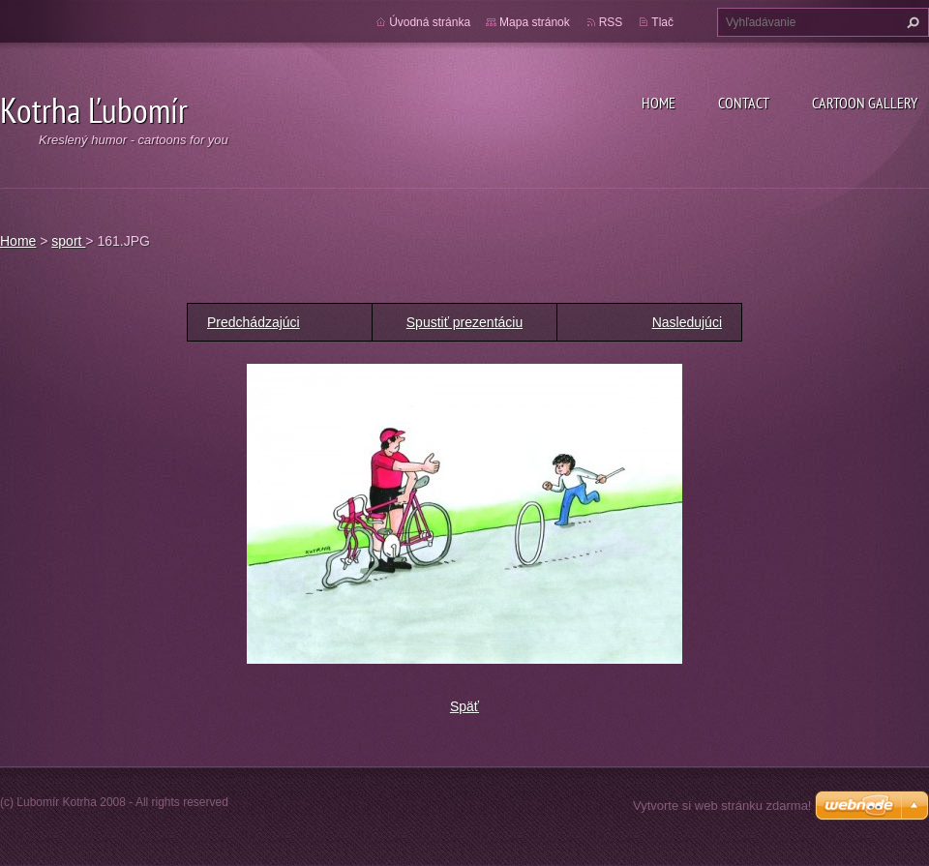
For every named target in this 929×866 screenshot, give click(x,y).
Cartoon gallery (864, 102)
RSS (611, 22)
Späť (464, 706)
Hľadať (910, 22)
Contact (743, 102)
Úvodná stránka (429, 22)
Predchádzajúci (253, 322)
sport (68, 241)
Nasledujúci (687, 322)
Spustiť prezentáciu (464, 322)
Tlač (662, 22)
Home (658, 102)
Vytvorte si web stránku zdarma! (722, 805)
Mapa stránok (534, 22)
